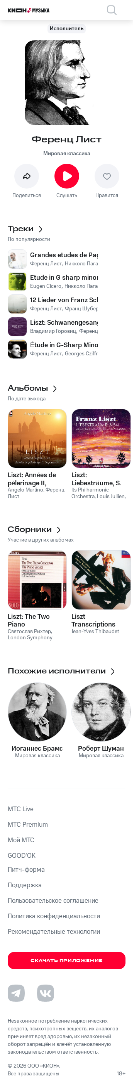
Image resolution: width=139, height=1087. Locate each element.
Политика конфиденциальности (54, 916)
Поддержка (25, 885)
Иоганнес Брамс (37, 749)
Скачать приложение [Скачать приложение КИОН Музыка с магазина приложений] (67, 960)
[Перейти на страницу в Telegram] (16, 993)
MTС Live (21, 809)
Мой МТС (21, 840)
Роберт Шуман (101, 749)
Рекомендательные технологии (54, 931)
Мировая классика (66, 154)
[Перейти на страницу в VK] (45, 993)
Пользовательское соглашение (53, 900)
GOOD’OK (22, 855)
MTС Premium (28, 824)
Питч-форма (26, 869)
